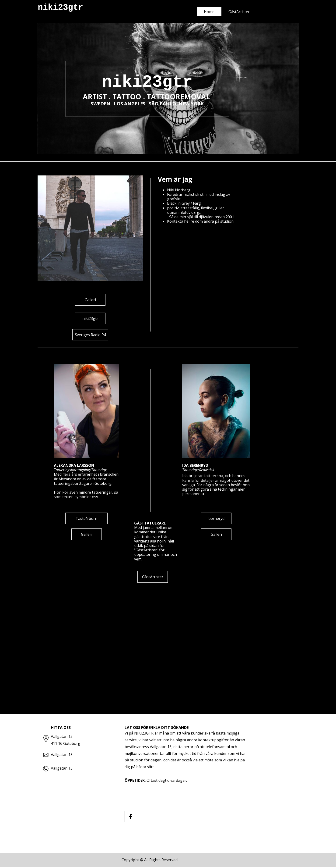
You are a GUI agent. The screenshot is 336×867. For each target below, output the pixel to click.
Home (209, 11)
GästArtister (239, 11)
